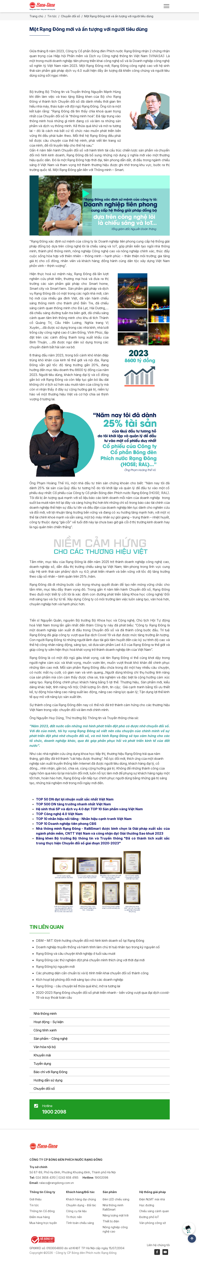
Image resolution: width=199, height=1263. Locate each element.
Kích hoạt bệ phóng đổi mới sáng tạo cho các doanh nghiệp (79, 980)
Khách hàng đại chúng (81, 1199)
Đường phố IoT (149, 1217)
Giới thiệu (35, 1199)
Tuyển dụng (42, 1064)
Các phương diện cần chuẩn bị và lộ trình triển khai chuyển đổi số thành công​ (92, 973)
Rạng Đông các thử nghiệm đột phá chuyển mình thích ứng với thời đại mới (90, 960)
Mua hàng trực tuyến (43, 1223)
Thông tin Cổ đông (42, 1211)
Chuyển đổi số (44, 1089)
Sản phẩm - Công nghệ (50, 1039)
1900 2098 (54, 1112)
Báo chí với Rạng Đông (50, 1072)
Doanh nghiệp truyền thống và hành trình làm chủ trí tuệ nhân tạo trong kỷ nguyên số (98, 947)
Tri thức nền (74, 1217)
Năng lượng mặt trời (115, 1215)
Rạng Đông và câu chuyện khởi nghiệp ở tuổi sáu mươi (75, 954)
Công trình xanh (45, 1030)
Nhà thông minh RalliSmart (113, 1207)
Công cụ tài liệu (76, 1211)
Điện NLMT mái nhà (152, 1199)
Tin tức (52, 16)
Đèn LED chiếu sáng (116, 1199)
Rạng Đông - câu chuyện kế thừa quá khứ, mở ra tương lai (78, 986)
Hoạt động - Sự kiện (48, 1022)
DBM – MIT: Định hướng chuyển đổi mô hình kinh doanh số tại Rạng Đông (90, 941)
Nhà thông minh (45, 1013)
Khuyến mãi (42, 1055)
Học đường (146, 1205)
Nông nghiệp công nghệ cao (115, 1229)
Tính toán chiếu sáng (80, 1223)
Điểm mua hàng (39, 1217)
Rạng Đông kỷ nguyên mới (55, 967)
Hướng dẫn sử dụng (48, 1080)
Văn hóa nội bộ (45, 1047)
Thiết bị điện (111, 1221)
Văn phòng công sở (152, 1223)
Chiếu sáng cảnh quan (154, 1211)
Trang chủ (36, 16)
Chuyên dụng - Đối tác (81, 1205)
